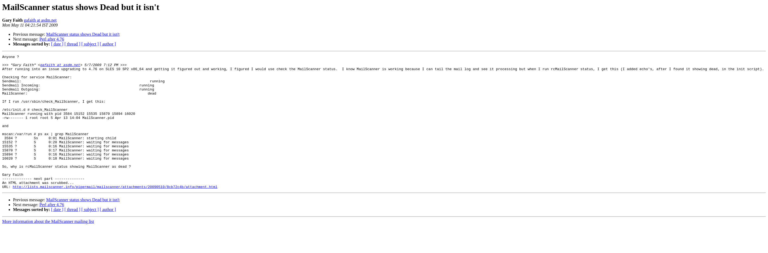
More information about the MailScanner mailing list (48, 248)
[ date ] (57, 44)
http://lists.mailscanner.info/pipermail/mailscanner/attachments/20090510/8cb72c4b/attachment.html (115, 213)
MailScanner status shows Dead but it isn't (83, 34)
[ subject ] (90, 44)
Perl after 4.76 (51, 39)
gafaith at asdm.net (40, 20)
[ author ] (108, 44)
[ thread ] (72, 44)
